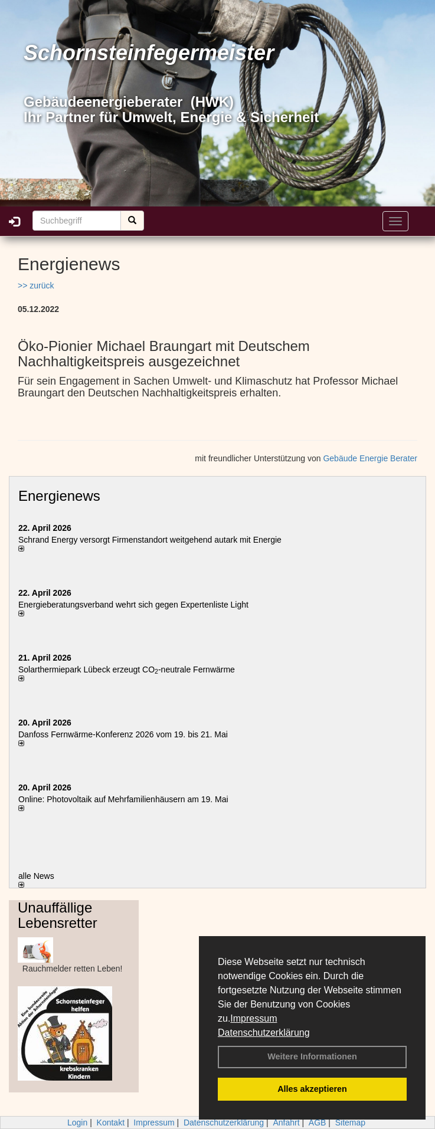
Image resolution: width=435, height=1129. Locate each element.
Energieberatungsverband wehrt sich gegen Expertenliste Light (133, 604)
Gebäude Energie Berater (370, 458)
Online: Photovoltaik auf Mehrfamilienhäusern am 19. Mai (123, 799)
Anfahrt (286, 1122)
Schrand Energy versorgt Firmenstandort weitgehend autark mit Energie (150, 539)
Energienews (59, 496)
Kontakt (111, 1122)
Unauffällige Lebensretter (57, 915)
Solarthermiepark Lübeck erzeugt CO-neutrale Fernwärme (126, 669)
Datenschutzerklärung (264, 1033)
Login (77, 1122)
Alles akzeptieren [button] (312, 1089)
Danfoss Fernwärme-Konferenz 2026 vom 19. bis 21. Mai (123, 734)
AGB (317, 1122)
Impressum (253, 1018)
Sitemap (350, 1122)
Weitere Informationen (312, 1056)
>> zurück (36, 285)
